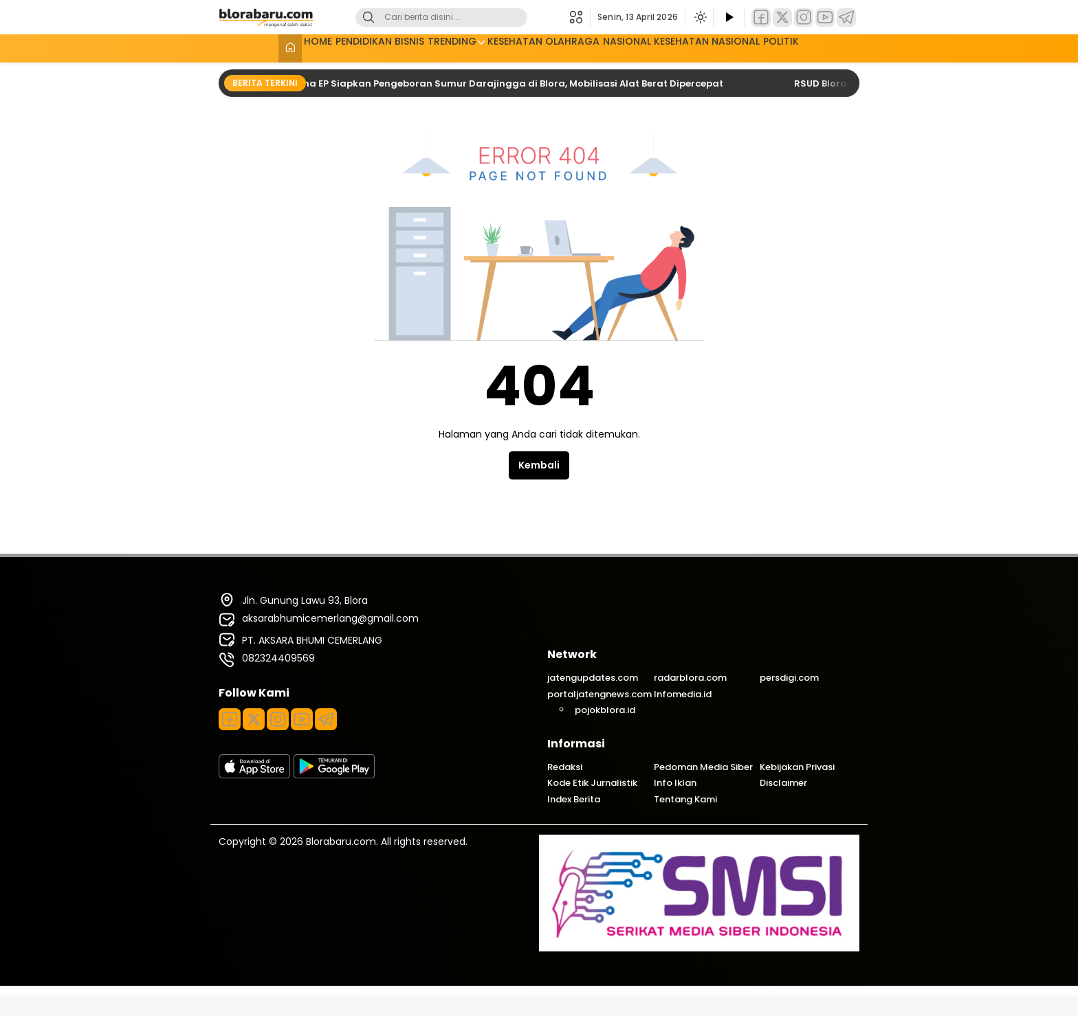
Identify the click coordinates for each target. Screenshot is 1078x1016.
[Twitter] (782, 17)
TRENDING (437, 47)
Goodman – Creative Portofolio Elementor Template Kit (540, 1013)
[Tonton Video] (728, 17)
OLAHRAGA (580, 47)
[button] (580, 17)
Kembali (539, 465)
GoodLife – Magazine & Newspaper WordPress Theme (513, 1013)
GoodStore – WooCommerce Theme (614, 1013)
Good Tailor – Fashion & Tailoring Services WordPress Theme (484, 1013)
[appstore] (254, 775)
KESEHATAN (512, 47)
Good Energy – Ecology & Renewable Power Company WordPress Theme (428, 1013)
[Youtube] (302, 719)
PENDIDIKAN (325, 47)
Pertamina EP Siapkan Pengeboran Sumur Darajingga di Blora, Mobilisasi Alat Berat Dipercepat (500, 83)
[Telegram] (846, 17)
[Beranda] (231, 48)
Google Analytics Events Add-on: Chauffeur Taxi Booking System (664, 1013)
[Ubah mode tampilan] (699, 17)
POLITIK (836, 47)
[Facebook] (761, 17)
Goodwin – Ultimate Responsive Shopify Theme (635, 1013)
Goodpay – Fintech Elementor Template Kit (564, 1013)
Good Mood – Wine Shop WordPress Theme (458, 1013)
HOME (267, 47)
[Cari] (368, 17)
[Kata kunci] (464, 17)
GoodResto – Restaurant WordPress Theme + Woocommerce (590, 1013)
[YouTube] (825, 17)
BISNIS (383, 47)
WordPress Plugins (403, 1013)
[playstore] (334, 775)
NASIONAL (647, 47)
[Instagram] (803, 17)
